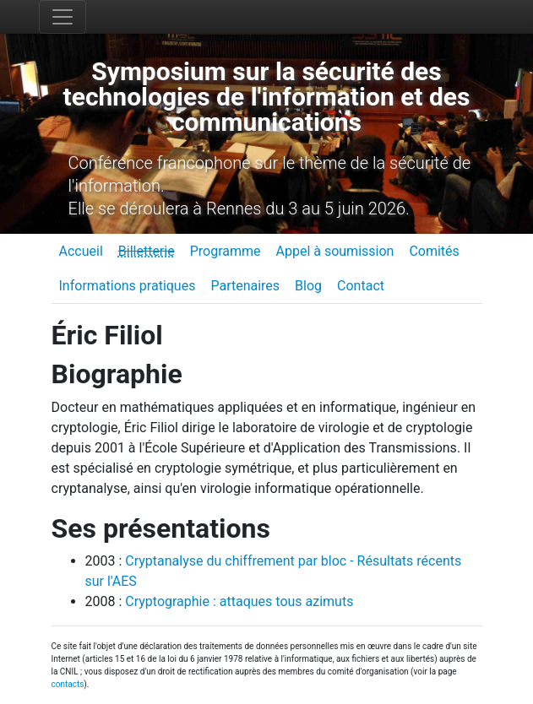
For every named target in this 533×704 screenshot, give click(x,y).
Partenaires (245, 286)
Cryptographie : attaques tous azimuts (239, 601)
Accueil (81, 251)
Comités (434, 251)
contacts (68, 684)
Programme (225, 251)
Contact (360, 286)
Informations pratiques (127, 286)
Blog (308, 286)
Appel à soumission (334, 251)
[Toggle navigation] (62, 17)
